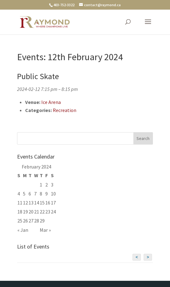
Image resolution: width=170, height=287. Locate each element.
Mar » (45, 230)
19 (25, 212)
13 (31, 203)
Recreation (64, 110)
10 (53, 194)
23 (47, 212)
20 (31, 212)
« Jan (22, 230)
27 (31, 220)
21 (36, 212)
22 (42, 212)
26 (25, 220)
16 (47, 203)
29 (42, 220)
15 (42, 203)
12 (25, 203)
